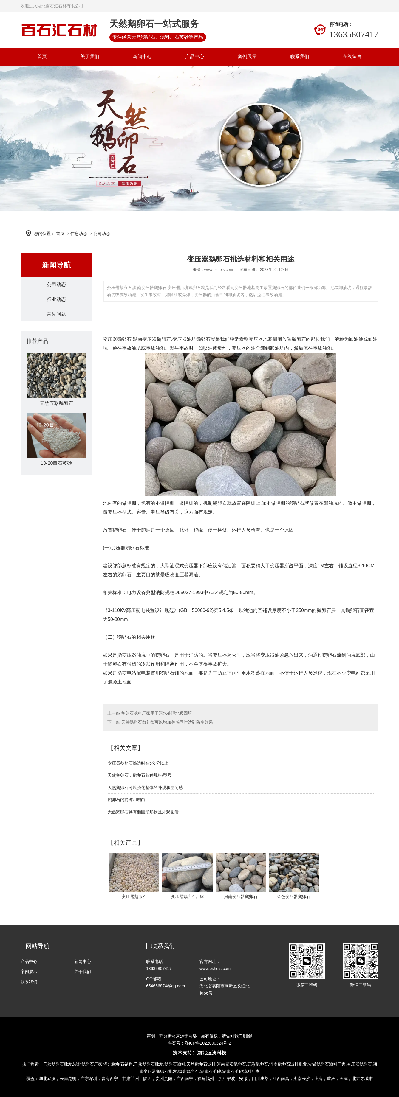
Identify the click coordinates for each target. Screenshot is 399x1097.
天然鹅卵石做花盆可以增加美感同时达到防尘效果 (166, 722)
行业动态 (56, 299)
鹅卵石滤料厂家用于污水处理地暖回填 (156, 713)
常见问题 (56, 315)
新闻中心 (142, 56)
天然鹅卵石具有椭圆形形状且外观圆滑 (143, 811)
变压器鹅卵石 (117, 339)
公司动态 (56, 284)
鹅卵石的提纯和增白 (126, 799)
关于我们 (89, 56)
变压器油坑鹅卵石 (191, 339)
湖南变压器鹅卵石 (152, 339)
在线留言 (352, 56)
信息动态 (78, 233)
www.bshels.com (218, 269)
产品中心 (194, 56)
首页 (42, 56)
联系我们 (299, 56)
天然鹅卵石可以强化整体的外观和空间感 (145, 787)
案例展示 (247, 56)
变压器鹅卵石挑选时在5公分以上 (138, 763)
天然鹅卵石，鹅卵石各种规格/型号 (139, 775)
